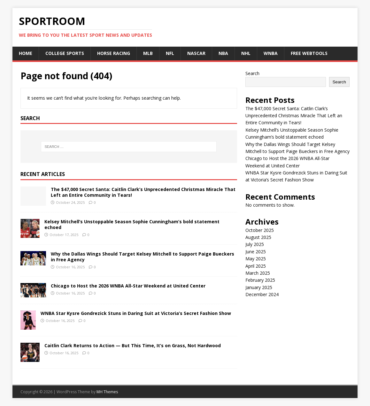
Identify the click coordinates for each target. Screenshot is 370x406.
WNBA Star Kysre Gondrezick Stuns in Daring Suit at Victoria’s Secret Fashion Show (136, 313)
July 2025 (254, 244)
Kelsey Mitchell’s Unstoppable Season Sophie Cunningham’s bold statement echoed (132, 224)
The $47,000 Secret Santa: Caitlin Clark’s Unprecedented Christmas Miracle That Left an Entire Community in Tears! (143, 192)
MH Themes (107, 392)
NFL (170, 53)
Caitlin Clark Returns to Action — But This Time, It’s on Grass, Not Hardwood (132, 345)
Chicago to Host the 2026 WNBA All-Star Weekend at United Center (128, 286)
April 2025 (255, 266)
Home (25, 53)
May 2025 (255, 259)
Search (252, 73)
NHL (246, 53)
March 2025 (257, 273)
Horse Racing (113, 53)
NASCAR (196, 53)
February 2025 (260, 280)
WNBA (271, 53)
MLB (148, 53)
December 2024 (262, 294)
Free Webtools (309, 53)
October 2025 (259, 230)
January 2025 (258, 287)
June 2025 (255, 252)
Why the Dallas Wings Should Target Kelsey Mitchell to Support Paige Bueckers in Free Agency (142, 257)
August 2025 (258, 237)
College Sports (64, 53)
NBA (223, 53)
